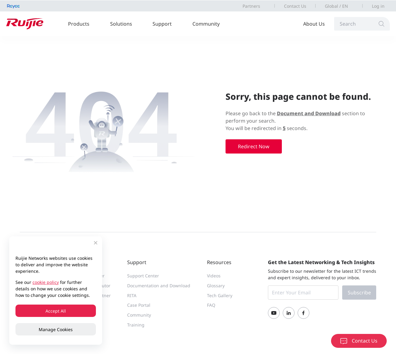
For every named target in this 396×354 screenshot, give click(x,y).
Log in (378, 6)
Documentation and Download (158, 286)
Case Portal (138, 305)
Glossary (216, 286)
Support (162, 23)
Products (78, 23)
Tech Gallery (219, 295)
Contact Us (295, 6)
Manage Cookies (56, 329)
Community (206, 23)
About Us (314, 23)
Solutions (121, 23)
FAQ (211, 305)
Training (135, 325)
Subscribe (359, 292)
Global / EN (336, 6)
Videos (214, 276)
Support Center (143, 276)
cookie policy (45, 282)
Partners (251, 6)
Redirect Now (253, 146)
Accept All (55, 311)
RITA (131, 295)
